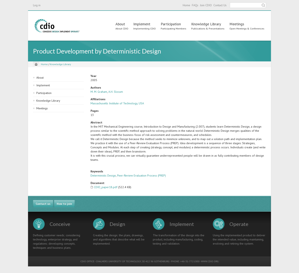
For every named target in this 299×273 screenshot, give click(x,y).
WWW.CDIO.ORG (210, 261)
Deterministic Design (103, 175)
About (120, 24)
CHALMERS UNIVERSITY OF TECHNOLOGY (118, 261)
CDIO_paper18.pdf (105, 187)
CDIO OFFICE (87, 261)
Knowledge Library (206, 24)
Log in (36, 5)
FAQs (195, 5)
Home (186, 5)
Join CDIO (206, 5)
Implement (141, 24)
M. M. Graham (99, 92)
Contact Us (220, 5)
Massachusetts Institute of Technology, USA (117, 103)
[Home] (36, 64)
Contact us (43, 204)
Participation (171, 24)
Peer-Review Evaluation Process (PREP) (141, 175)
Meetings (236, 24)
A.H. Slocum (115, 92)
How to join (64, 204)
